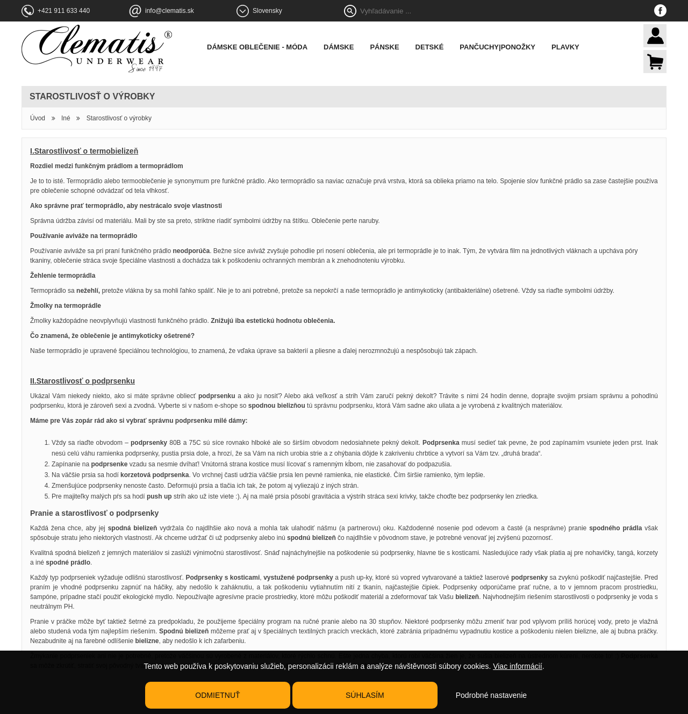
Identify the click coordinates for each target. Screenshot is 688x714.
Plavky (565, 47)
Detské (429, 47)
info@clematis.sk (169, 11)
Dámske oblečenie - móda (257, 47)
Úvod (37, 118)
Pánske (384, 47)
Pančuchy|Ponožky (497, 47)
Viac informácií (517, 666)
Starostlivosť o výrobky (119, 118)
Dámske (339, 47)
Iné (65, 118)
